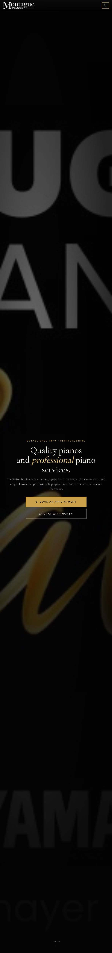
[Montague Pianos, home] (18, 5)
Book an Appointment (56, 501)
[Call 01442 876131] (105, 5)
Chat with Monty (56, 513)
